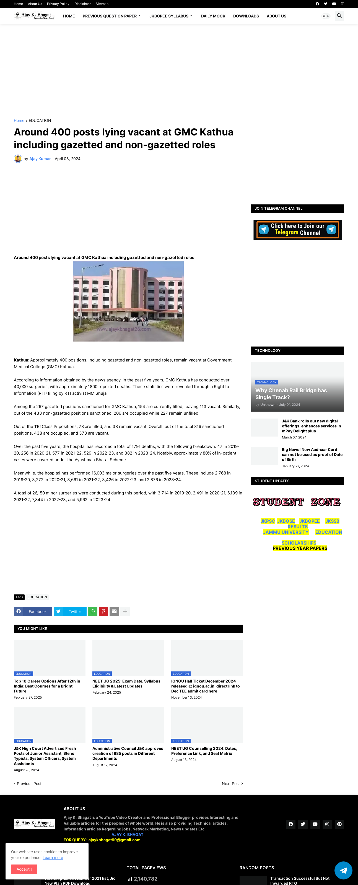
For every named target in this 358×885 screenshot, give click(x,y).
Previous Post (29, 783)
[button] (326, 16)
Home (18, 4)
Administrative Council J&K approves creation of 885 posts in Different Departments (127, 753)
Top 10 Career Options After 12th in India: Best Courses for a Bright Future (47, 686)
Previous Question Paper (110, 16)
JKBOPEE (309, 521)
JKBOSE (286, 521)
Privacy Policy (58, 4)
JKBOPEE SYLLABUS (168, 16)
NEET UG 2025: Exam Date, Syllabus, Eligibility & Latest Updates (127, 683)
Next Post (231, 783)
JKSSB (332, 521)
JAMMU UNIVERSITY (286, 532)
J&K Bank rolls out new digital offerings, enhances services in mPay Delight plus (311, 426)
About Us (35, 4)
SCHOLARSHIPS (299, 543)
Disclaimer (82, 4)
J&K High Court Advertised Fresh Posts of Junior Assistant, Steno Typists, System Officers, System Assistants (45, 756)
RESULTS (298, 526)
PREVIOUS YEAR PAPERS (300, 548)
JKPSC (268, 521)
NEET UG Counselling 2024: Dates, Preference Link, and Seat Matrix (204, 751)
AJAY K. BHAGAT (127, 834)
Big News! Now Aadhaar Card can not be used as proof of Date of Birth (312, 454)
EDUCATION (40, 121)
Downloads (246, 16)
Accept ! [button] (24, 869)
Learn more (53, 857)
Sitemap (102, 4)
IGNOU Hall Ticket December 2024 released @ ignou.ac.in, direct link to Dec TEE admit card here (205, 686)
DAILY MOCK (213, 16)
